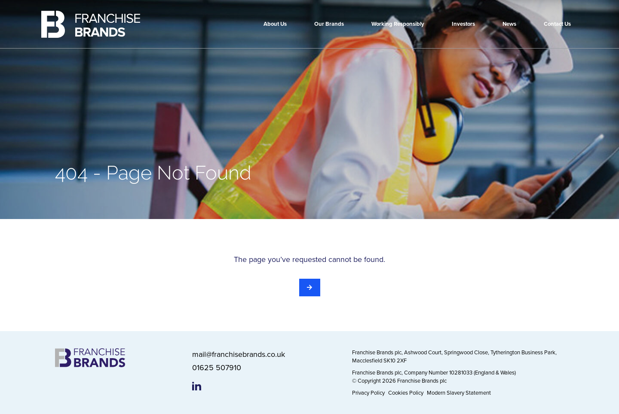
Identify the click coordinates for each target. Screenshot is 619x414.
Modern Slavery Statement (459, 392)
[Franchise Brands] (90, 24)
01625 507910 (216, 367)
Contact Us (557, 24)
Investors (463, 24)
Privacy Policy (368, 392)
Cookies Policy (405, 392)
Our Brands (329, 24)
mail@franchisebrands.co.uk (238, 354)
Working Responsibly (397, 24)
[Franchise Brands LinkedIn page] (196, 386)
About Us (275, 24)
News (509, 24)
